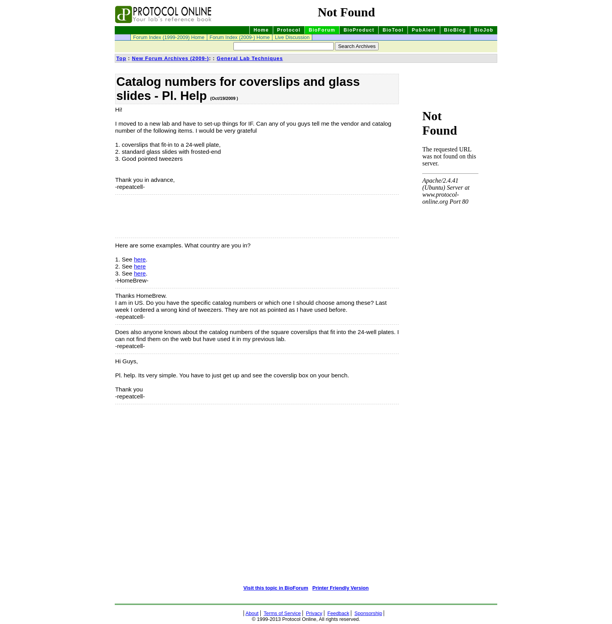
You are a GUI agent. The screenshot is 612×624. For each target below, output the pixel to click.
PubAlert (424, 30)
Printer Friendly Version (340, 588)
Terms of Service (282, 613)
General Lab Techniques (250, 58)
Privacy (314, 613)
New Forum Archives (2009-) (170, 58)
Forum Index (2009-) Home (240, 37)
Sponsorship (368, 613)
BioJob (483, 30)
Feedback (338, 613)
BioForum (322, 30)
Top (121, 58)
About (252, 613)
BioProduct (358, 30)
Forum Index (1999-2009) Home (169, 37)
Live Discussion (292, 37)
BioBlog (455, 30)
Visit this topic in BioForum (275, 588)
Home (261, 30)
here (140, 259)
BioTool (393, 30)
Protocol (289, 30)
